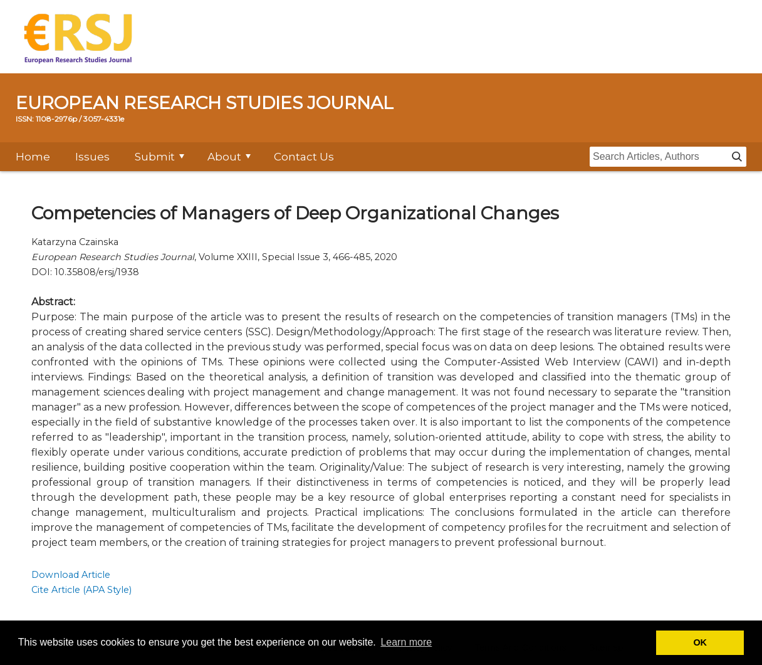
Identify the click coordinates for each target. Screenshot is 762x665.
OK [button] (700, 642)
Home (33, 156)
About (224, 156)
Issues (92, 156)
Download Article (70, 574)
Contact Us (304, 156)
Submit (155, 156)
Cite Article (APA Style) (81, 589)
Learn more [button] (406, 642)
